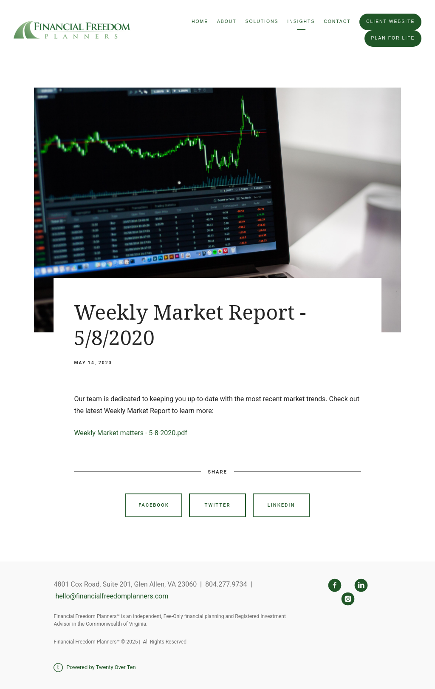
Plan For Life (393, 38)
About (227, 21)
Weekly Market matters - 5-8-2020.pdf (130, 433)
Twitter (218, 505)
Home (200, 21)
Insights (301, 21)
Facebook (153, 505)
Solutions (261, 21)
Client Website (390, 21)
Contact (337, 21)
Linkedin (281, 505)
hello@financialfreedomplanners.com (111, 596)
